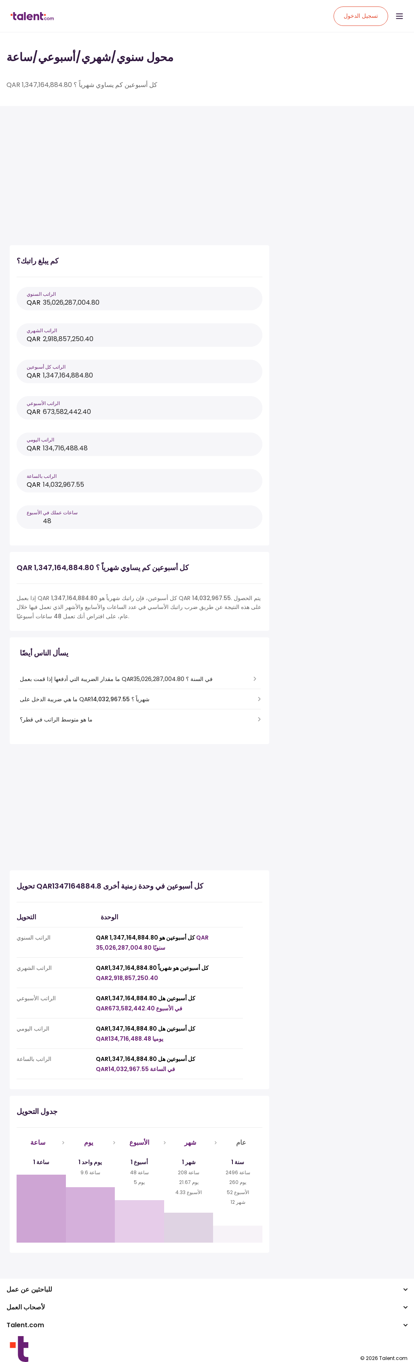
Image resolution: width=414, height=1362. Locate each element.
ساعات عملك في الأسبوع (52, 512)
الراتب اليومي (40, 439)
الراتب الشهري (42, 330)
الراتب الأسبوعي (43, 403)
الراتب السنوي (41, 294)
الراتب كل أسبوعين (46, 366)
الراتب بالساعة (42, 476)
